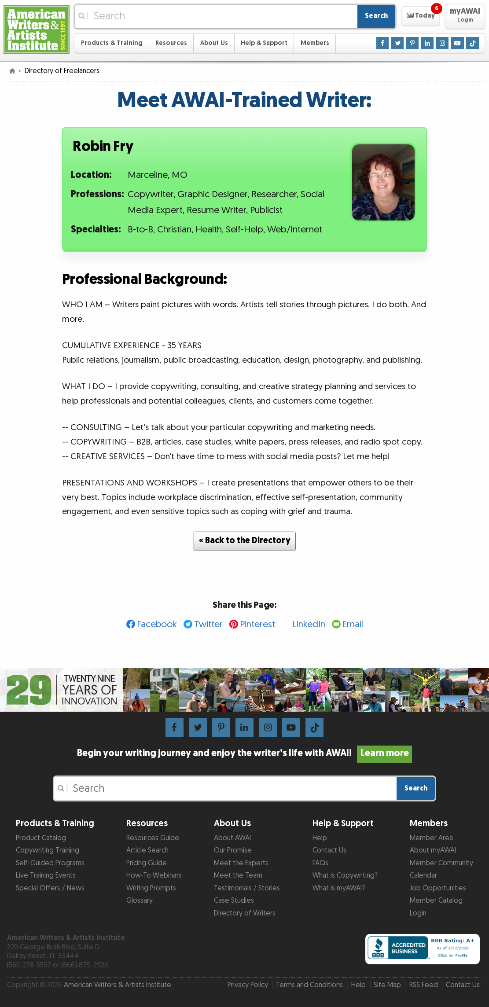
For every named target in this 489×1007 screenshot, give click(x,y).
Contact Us (329, 850)
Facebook (157, 624)
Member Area (431, 838)
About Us (214, 43)
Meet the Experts (241, 863)
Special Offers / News (50, 888)
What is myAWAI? (339, 888)
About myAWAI (433, 850)
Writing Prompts (151, 888)
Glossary (139, 900)
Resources (171, 43)
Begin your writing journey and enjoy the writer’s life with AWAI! (244, 753)
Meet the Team (238, 875)
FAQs (320, 863)
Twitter (208, 624)
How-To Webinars (154, 875)
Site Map (387, 985)
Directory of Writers (245, 913)
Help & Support (264, 43)
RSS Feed (423, 985)
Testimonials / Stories (247, 888)
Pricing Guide (146, 863)
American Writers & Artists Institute (117, 985)
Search (376, 16)
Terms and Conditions (309, 985)
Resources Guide (152, 838)
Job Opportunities (438, 888)
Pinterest (257, 624)
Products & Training (112, 43)
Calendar (423, 875)
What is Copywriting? (345, 875)
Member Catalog (436, 900)
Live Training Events (46, 875)
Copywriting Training (47, 850)
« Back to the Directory (244, 540)
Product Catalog (41, 838)
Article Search (147, 850)
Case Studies (234, 900)
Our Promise (233, 850)
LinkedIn (308, 624)
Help (320, 838)
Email (352, 624)
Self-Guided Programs (50, 863)
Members (315, 43)
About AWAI (232, 838)
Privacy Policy (248, 985)
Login (418, 913)
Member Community (441, 863)
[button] (420, 16)
